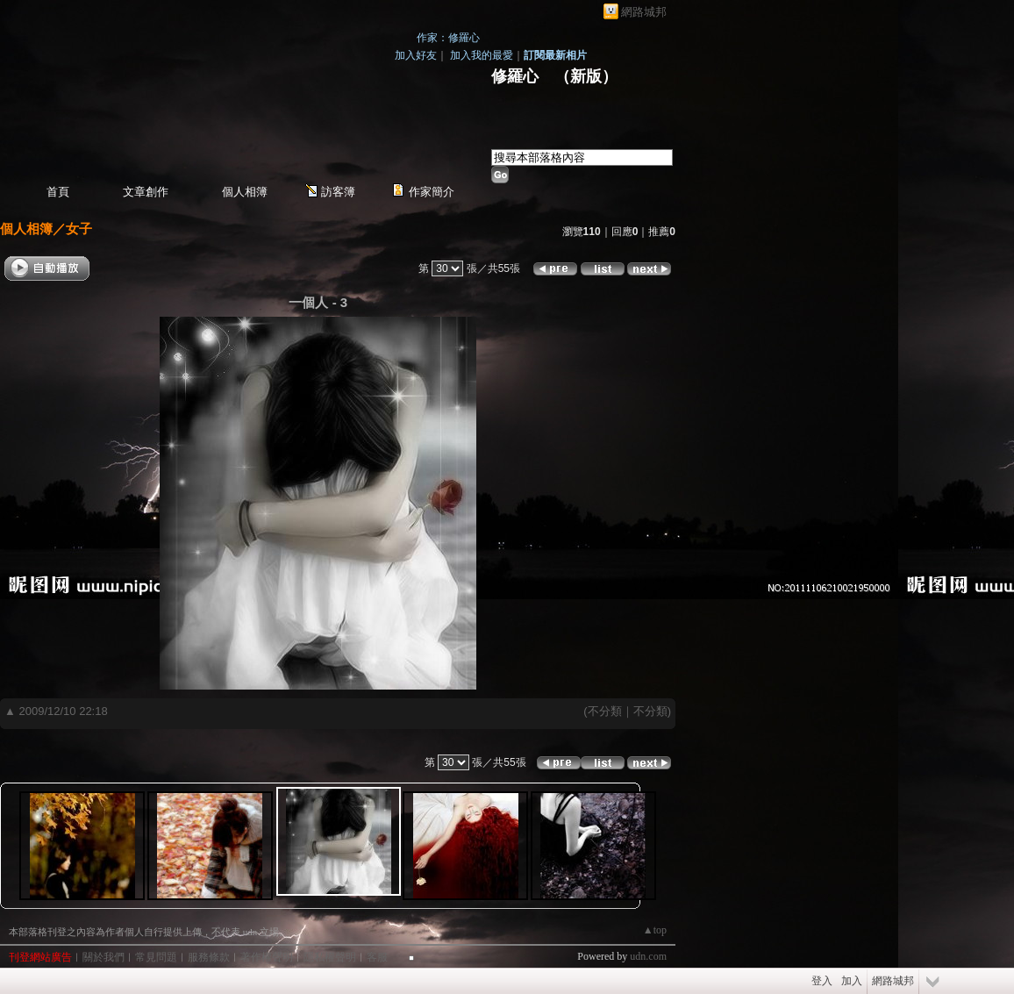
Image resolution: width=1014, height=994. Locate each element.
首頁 (57, 191)
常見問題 (156, 957)
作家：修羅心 (448, 38)
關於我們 (103, 957)
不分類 (605, 711)
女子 (79, 228)
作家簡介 (431, 191)
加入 (851, 981)
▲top (655, 930)
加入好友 (416, 55)
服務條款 (209, 957)
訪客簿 (338, 191)
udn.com (648, 956)
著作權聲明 (266, 957)
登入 (821, 981)
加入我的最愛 (481, 55)
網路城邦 (644, 11)
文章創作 (145, 191)
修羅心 (515, 76)
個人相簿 (245, 191)
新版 (586, 76)
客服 (377, 957)
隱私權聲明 (329, 957)
